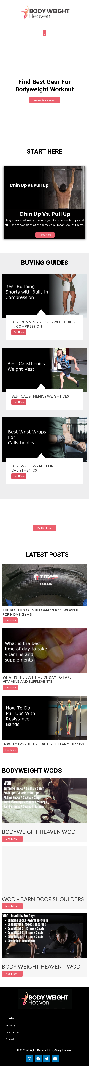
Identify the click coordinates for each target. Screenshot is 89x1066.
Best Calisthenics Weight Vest (41, 396)
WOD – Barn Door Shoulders (43, 899)
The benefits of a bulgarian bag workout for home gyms (42, 612)
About (9, 1039)
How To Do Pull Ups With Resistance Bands (43, 744)
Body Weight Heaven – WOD (41, 966)
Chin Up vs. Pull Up (45, 214)
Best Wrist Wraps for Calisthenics (32, 468)
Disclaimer (12, 1032)
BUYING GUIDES (44, 262)
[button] (44, 33)
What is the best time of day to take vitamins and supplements (37, 679)
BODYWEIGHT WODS (32, 770)
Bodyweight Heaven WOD (38, 832)
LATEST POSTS (47, 554)
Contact (11, 1018)
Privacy (10, 1025)
